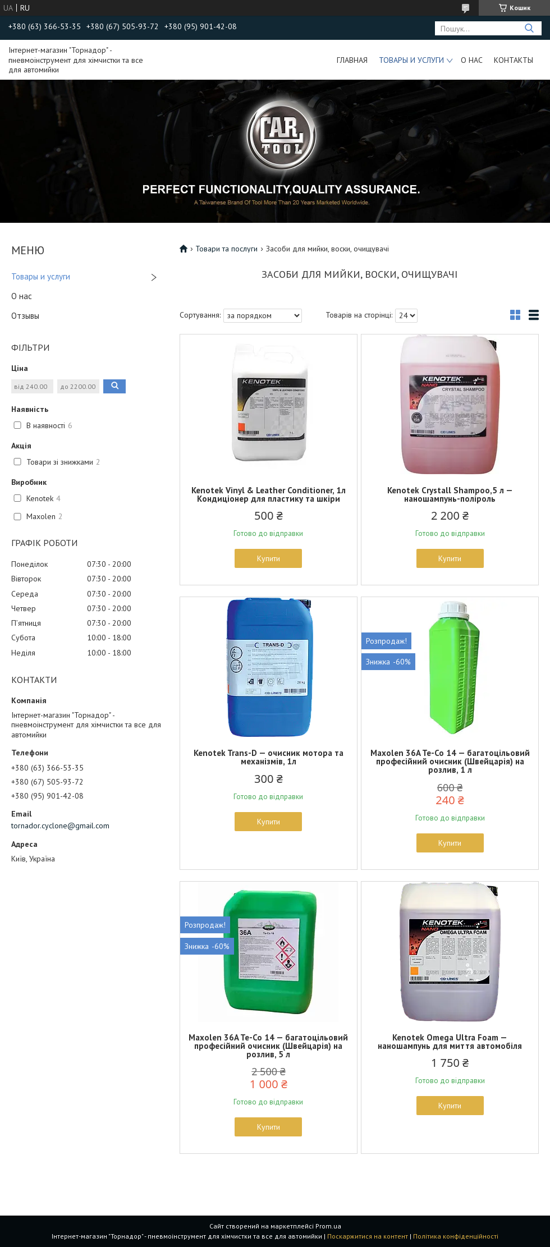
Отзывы (25, 315)
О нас (472, 60)
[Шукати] (529, 28)
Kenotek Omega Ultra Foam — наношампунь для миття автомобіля (450, 1041)
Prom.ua (328, 1226)
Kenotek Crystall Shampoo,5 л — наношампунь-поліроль (450, 494)
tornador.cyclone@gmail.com (60, 825)
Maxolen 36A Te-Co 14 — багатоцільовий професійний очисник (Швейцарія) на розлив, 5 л (268, 1045)
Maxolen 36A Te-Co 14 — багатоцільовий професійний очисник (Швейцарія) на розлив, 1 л (450, 761)
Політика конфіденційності (455, 1236)
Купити (268, 558)
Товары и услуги (411, 60)
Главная (352, 60)
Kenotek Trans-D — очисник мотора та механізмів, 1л (268, 757)
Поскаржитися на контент (367, 1236)
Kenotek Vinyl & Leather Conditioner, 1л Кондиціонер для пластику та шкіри (268, 494)
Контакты (513, 60)
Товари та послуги (226, 249)
